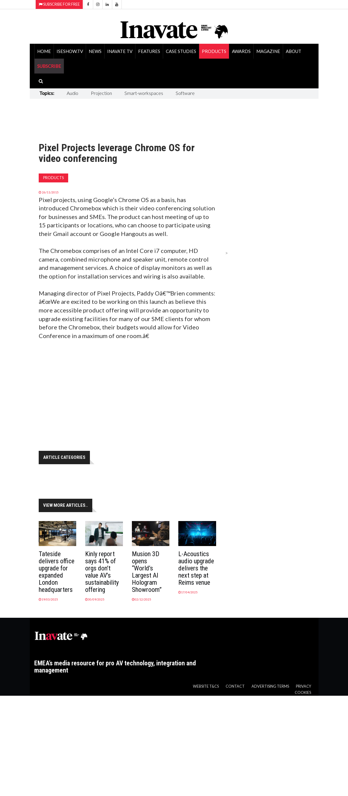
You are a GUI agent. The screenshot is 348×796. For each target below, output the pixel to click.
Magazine (268, 51)
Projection (101, 93)
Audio (72, 93)
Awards (241, 51)
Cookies (303, 692)
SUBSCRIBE (49, 66)
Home (44, 51)
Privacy (303, 686)
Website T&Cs (206, 686)
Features (149, 51)
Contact (235, 686)
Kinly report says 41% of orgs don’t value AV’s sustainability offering (102, 571)
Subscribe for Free (59, 4)
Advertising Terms (270, 686)
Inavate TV (119, 51)
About (293, 51)
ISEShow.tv (70, 51)
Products (214, 51)
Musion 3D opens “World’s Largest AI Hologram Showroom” (147, 571)
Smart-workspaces (143, 93)
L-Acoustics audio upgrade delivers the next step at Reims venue (196, 568)
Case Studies (181, 51)
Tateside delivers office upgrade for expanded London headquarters (56, 571)
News (95, 51)
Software (185, 93)
